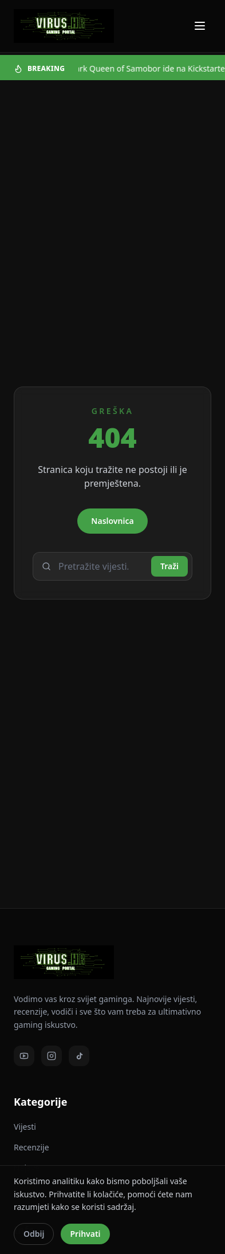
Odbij (33, 1233)
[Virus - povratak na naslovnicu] (64, 26)
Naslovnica (112, 520)
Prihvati (85, 1233)
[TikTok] (79, 1056)
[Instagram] (51, 1056)
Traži (169, 566)
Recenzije (31, 1147)
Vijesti (25, 1126)
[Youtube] (24, 1056)
